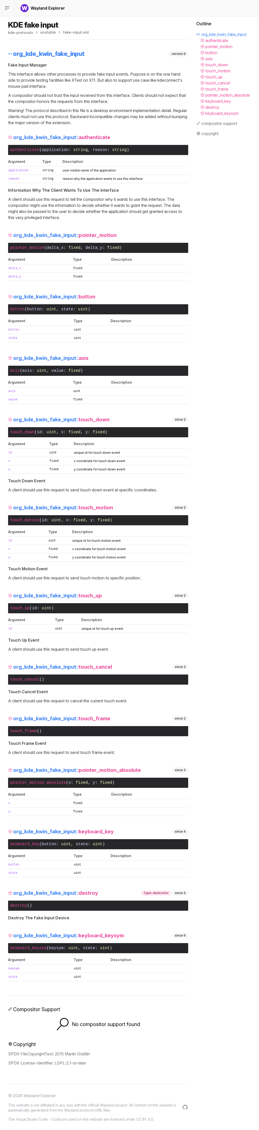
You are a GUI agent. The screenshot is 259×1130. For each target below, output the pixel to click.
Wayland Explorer (40, 1095)
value (57, 370)
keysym (56, 948)
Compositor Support (34, 1009)
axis (27, 370)
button (34, 309)
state (67, 309)
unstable (48, 32)
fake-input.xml (76, 32)
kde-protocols (20, 32)
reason (100, 150)
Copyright (22, 1044)
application (55, 150)
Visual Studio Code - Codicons (41, 1119)
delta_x (55, 248)
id (39, 432)
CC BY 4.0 (144, 1119)
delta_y (93, 248)
